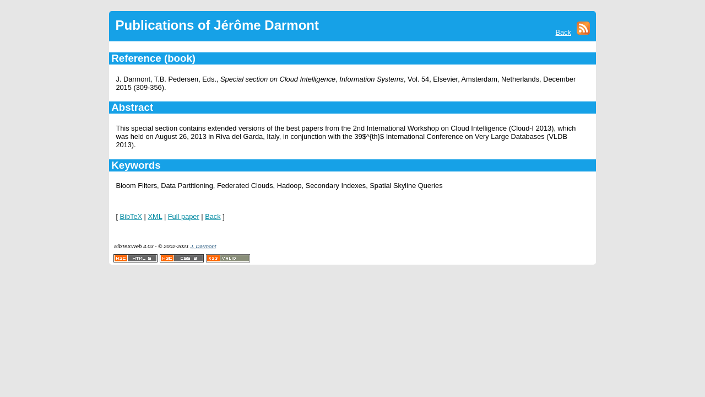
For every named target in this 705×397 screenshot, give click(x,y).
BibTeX (131, 216)
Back (563, 32)
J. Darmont (203, 246)
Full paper (183, 216)
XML (155, 216)
